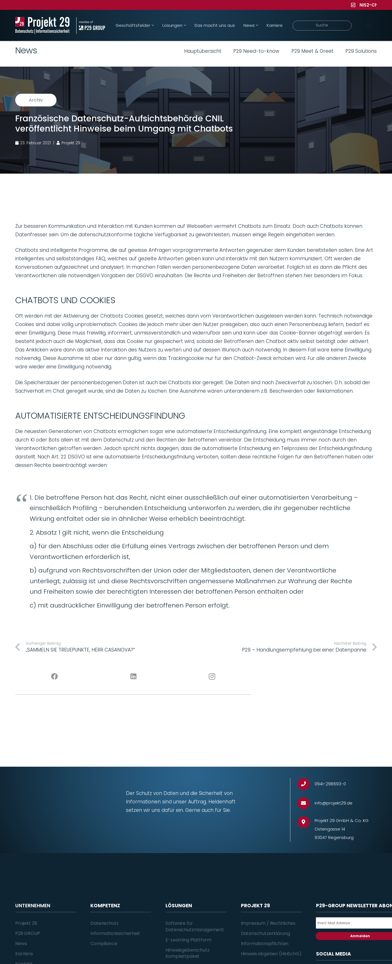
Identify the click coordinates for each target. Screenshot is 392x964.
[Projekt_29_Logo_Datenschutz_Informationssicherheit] (42, 25)
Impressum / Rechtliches (268, 923)
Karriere (24, 953)
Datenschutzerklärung (265, 933)
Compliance (103, 943)
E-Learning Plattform (188, 940)
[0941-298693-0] (306, 784)
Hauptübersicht (202, 51)
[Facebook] (54, 676)
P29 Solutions (361, 51)
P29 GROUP (27, 933)
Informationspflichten (265, 943)
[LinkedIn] (133, 676)
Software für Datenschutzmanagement (194, 926)
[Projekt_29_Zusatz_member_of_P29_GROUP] (90, 25)
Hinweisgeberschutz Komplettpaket (187, 953)
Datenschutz (104, 923)
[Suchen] (368, 25)
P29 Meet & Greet (312, 51)
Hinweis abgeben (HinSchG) (271, 953)
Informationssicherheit (115, 933)
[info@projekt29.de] (306, 803)
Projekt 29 (26, 923)
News (21, 943)
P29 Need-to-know (256, 51)
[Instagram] (212, 676)
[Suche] (322, 25)
